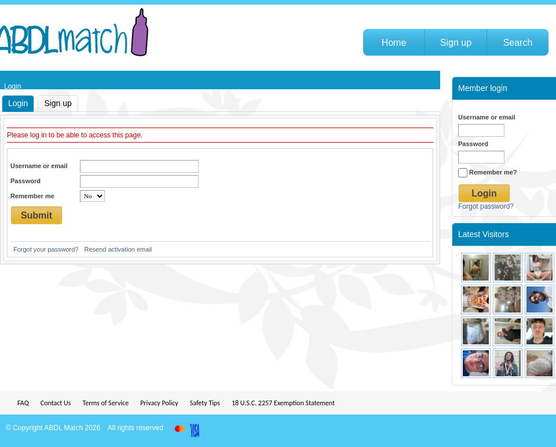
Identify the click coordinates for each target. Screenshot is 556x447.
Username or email (38, 165)
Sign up (57, 103)
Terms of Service (105, 403)
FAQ (23, 403)
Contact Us (56, 403)
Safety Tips (205, 403)
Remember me (32, 195)
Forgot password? (486, 206)
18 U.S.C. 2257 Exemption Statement (283, 403)
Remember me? (487, 172)
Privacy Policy (159, 403)
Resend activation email (118, 249)
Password (25, 180)
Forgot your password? (46, 249)
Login (18, 103)
